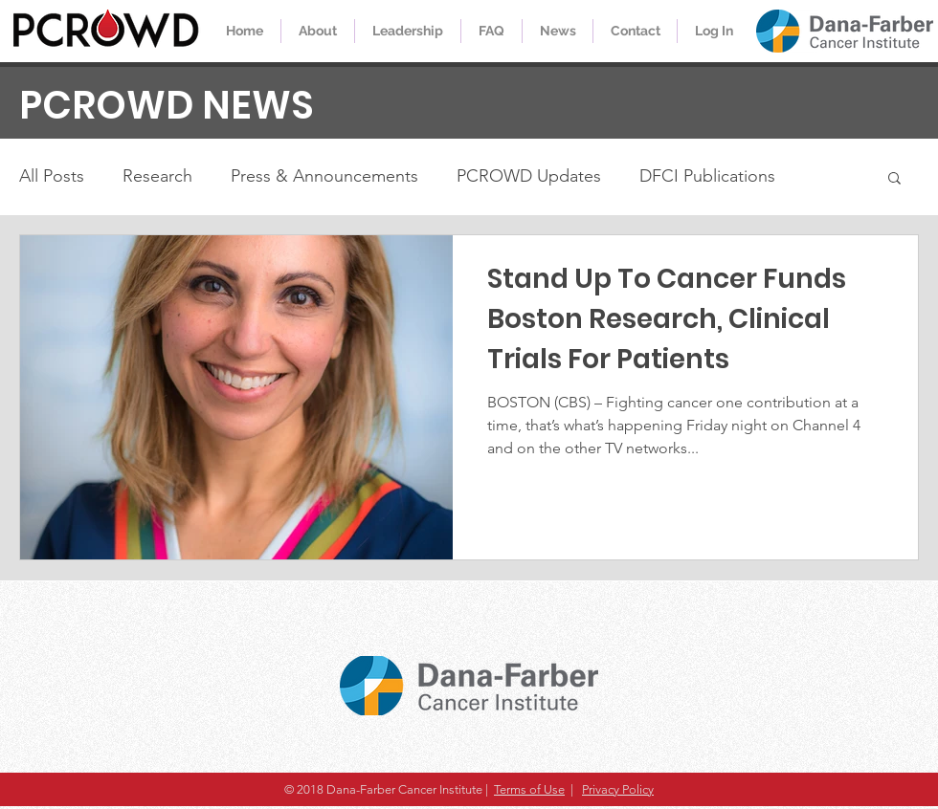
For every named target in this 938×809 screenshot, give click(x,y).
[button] (894, 179)
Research (157, 175)
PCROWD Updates (529, 175)
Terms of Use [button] (529, 789)
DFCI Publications (707, 175)
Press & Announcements (324, 175)
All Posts (51, 175)
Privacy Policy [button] (618, 789)
